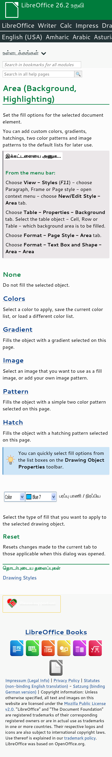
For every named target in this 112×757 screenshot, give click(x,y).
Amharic (57, 36)
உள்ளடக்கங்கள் (21, 53)
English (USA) (22, 36)
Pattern (16, 391)
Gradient (17, 329)
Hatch (13, 422)
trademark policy (80, 738)
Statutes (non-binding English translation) (52, 683)
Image (13, 360)
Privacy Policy (66, 680)
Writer (46, 25)
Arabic (81, 36)
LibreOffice (18, 25)
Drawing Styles (20, 577)
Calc (66, 25)
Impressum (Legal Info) (27, 680)
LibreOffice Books (56, 631)
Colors (14, 298)
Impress (87, 25)
